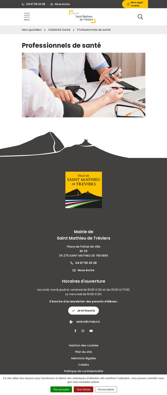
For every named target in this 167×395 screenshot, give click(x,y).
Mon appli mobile (135, 4)
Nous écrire (83, 270)
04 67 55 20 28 (83, 263)
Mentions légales (83, 358)
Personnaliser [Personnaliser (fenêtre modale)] (106, 389)
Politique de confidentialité (83, 371)
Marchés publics (88, 322)
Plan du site (83, 352)
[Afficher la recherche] (140, 16)
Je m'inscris (83, 311)
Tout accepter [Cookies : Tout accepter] (61, 389)
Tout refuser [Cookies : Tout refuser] (83, 389)
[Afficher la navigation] (27, 16)
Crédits (83, 365)
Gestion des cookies (83, 345)
